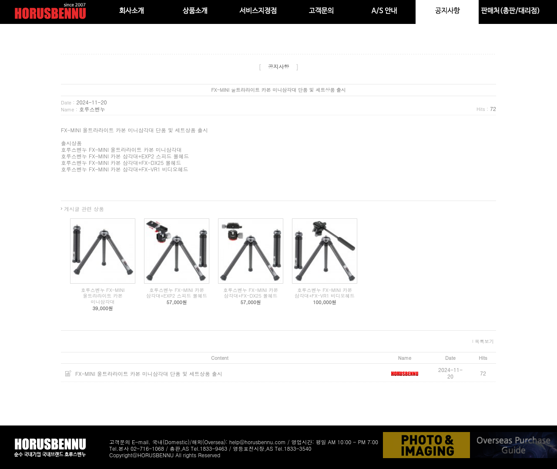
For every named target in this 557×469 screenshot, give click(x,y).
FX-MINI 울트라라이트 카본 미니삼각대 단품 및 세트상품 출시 (148, 373)
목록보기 (484, 341)
